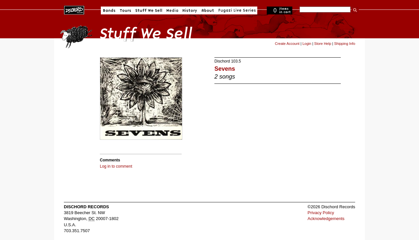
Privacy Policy (321, 212)
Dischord (222, 61)
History (190, 10)
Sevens (224, 68)
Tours (125, 10)
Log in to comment (116, 166)
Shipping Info (344, 44)
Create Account (287, 44)
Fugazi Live (236, 10)
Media (172, 10)
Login (306, 44)
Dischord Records (74, 9)
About (208, 10)
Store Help (322, 44)
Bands (109, 10)
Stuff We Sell (149, 10)
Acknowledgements (326, 218)
